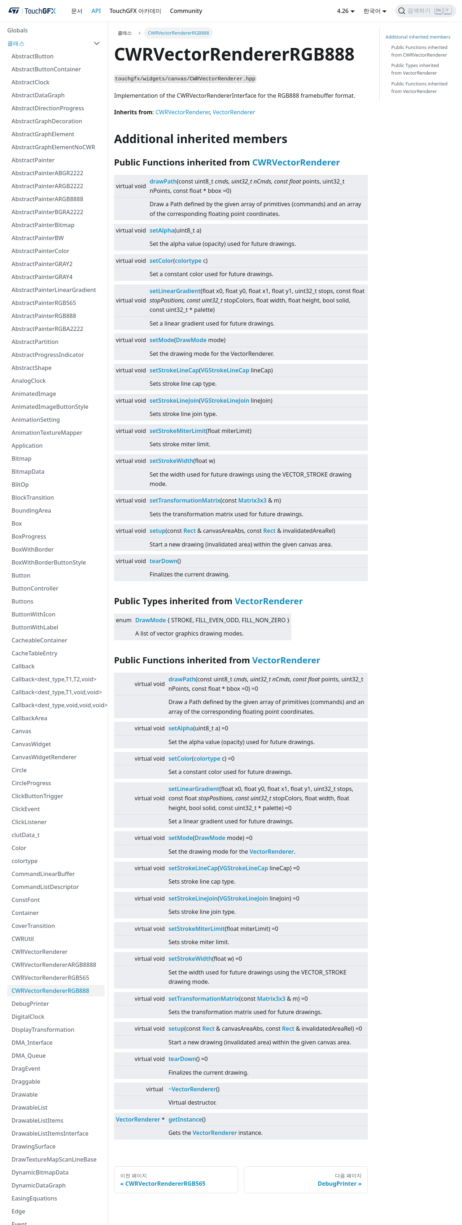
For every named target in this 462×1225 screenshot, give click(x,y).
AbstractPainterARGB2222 (47, 186)
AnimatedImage (34, 394)
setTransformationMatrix (185, 500)
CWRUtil (23, 939)
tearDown (164, 561)
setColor (161, 261)
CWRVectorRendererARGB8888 (54, 965)
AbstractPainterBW (38, 238)
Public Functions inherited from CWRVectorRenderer (419, 51)
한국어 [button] (372, 11)
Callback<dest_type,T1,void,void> (57, 692)
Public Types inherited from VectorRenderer (415, 69)
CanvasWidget (31, 744)
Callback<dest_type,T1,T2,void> (54, 679)
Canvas (21, 731)
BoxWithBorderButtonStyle (49, 562)
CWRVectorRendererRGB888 (50, 991)
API (96, 11)
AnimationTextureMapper (47, 433)
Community (186, 11)
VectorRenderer (234, 112)
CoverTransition (33, 926)
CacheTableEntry (34, 653)
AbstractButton (32, 56)
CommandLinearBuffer (43, 874)
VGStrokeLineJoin (225, 400)
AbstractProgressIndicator (48, 355)
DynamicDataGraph (39, 1185)
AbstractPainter (33, 160)
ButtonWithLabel (35, 627)
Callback (23, 666)
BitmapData (28, 472)
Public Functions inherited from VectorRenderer (419, 87)
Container (25, 913)
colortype (25, 861)
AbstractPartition (35, 342)
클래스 (16, 43)
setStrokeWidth (171, 461)
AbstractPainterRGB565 (44, 303)
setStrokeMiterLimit (178, 431)
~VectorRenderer (192, 1089)
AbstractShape (32, 368)
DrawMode (191, 340)
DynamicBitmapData (40, 1172)
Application (27, 446)
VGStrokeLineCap (225, 370)
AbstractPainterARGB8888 (47, 199)
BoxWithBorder (33, 549)
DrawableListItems (37, 1120)
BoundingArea (31, 510)
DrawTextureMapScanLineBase (54, 1159)
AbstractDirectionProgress (48, 108)
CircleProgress (31, 783)
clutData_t (26, 835)
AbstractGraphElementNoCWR (53, 147)
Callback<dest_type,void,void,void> (58, 705)
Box (17, 523)
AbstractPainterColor (40, 251)
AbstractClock (30, 82)
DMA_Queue (29, 1056)
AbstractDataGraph (38, 95)
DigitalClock (28, 1017)
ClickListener (29, 822)
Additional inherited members (417, 37)
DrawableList (30, 1107)
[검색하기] (425, 10)
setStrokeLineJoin (174, 400)
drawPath (163, 181)
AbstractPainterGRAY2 (42, 264)
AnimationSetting (36, 420)
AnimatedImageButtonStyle (50, 407)
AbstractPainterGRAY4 (42, 277)
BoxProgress (29, 536)
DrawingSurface (34, 1146)
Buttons (22, 601)
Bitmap (21, 459)
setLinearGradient (175, 291)
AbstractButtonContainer (46, 69)
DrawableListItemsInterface (50, 1133)
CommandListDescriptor (45, 887)
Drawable (25, 1094)
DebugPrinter (30, 1004)
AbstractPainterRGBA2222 (47, 329)
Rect (189, 531)
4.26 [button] (343, 11)
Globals (17, 30)
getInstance (185, 1119)
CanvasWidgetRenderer (44, 757)
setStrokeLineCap (174, 370)
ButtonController (35, 588)
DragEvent (26, 1069)
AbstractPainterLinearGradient (54, 290)
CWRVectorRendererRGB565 (50, 978)
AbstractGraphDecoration (47, 121)
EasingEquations (34, 1198)
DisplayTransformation (43, 1030)
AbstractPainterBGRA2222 (47, 212)
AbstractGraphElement (43, 134)
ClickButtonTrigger (37, 796)
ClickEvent (26, 809)
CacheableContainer (39, 640)
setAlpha (162, 230)
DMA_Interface (32, 1043)
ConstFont (26, 900)
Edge (18, 1211)
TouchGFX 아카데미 (135, 11)
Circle (19, 770)
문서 (77, 11)
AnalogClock (29, 381)
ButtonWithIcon (33, 614)
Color (19, 848)
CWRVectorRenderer (39, 952)
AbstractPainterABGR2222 (47, 173)
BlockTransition (33, 497)
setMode (162, 340)
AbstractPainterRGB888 (44, 316)
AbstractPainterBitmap (43, 225)
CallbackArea (29, 718)
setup (158, 531)
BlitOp (20, 484)
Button (21, 575)
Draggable (26, 1081)
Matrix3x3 (252, 500)
